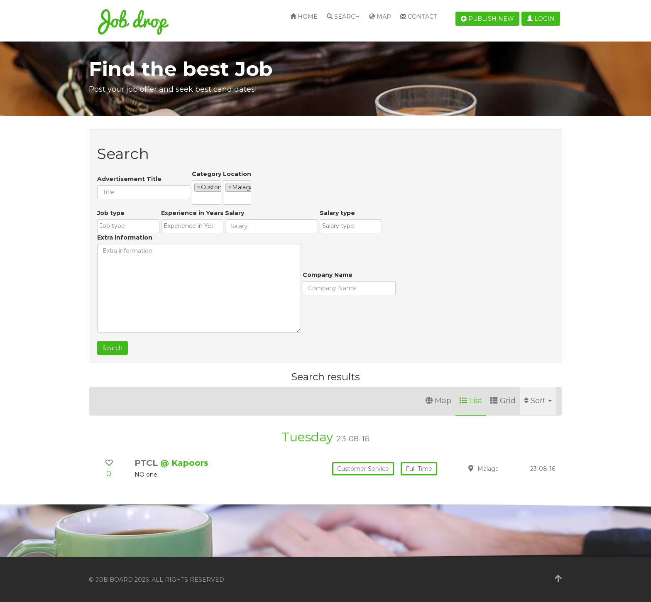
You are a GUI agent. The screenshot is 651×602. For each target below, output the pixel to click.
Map (380, 16)
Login (541, 18)
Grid (503, 400)
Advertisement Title (129, 179)
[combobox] (238, 192)
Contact (418, 16)
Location (300, 174)
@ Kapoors (184, 463)
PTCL (147, 463)
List (471, 400)
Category (206, 179)
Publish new (487, 18)
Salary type (315, 250)
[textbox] (259, 192)
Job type (111, 250)
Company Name (122, 312)
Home (304, 16)
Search (343, 16)
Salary (213, 250)
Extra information (366, 213)
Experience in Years (171, 250)
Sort (538, 400)
